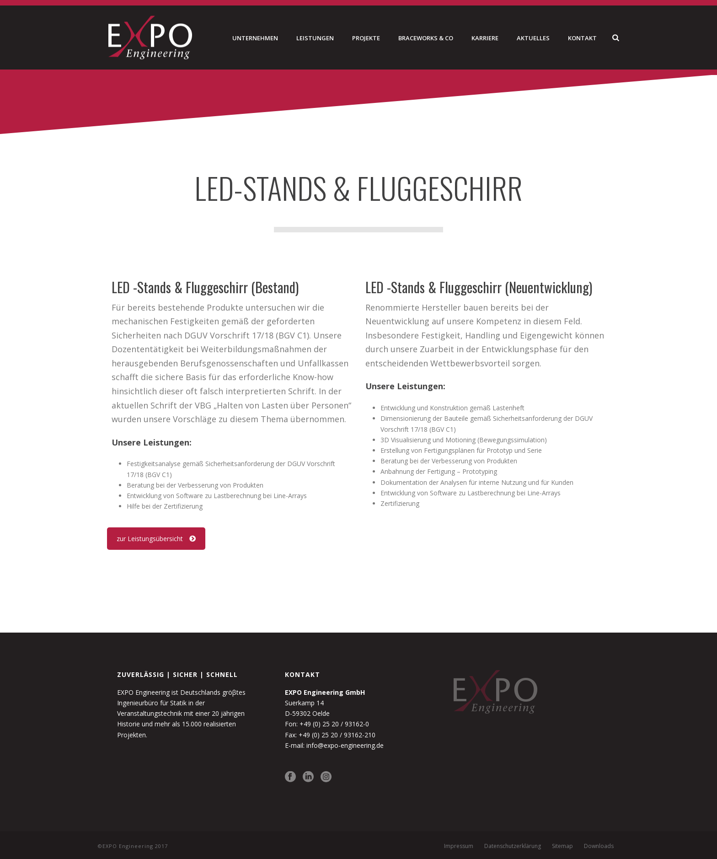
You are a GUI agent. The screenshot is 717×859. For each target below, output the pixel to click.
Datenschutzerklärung (512, 846)
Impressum (458, 846)
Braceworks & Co (425, 38)
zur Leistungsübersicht (156, 538)
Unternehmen (255, 38)
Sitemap (562, 846)
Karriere (484, 38)
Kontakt (582, 38)
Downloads (599, 846)
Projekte (366, 38)
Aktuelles (533, 38)
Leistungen (315, 38)
